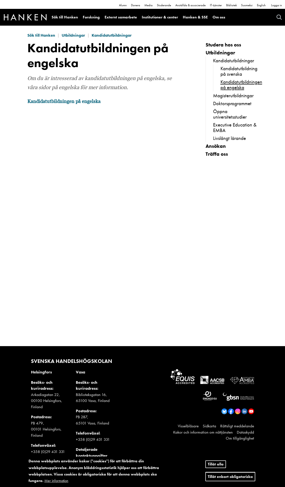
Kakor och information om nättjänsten (203, 432)
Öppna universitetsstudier (230, 114)
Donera (135, 5)
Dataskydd (245, 432)
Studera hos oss (223, 44)
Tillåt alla (216, 464)
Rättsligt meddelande (237, 426)
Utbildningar (73, 35)
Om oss (219, 17)
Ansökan (216, 146)
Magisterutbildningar (233, 95)
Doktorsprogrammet (232, 103)
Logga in (276, 5)
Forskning (91, 17)
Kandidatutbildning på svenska (238, 71)
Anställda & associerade (190, 5)
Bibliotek (231, 5)
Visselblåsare (188, 426)
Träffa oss (217, 154)
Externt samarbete (121, 17)
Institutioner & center (160, 17)
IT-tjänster (216, 5)
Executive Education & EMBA (234, 127)
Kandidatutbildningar (112, 35)
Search (279, 17)
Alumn (123, 5)
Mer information (56, 480)
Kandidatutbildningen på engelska (64, 101)
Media (148, 5)
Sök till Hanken (65, 17)
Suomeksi (247, 5)
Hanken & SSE (195, 17)
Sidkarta (209, 426)
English (261, 5)
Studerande (164, 5)
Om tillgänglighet (240, 438)
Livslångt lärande (229, 138)
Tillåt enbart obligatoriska (230, 476)
